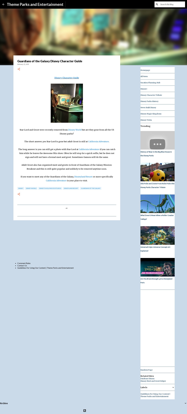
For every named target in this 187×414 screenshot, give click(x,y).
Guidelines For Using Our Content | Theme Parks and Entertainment (45, 268)
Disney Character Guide (66, 78)
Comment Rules (24, 263)
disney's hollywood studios (50, 188)
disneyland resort (71, 188)
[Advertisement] (66, 241)
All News (144, 76)
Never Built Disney (148, 107)
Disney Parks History (149, 101)
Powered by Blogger (93, 410)
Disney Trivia (146, 120)
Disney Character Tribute (151, 95)
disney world (31, 188)
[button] (18, 69)
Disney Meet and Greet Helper (153, 381)
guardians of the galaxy (90, 188)
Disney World (74, 130)
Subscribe (71, 4)
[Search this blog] (172, 4)
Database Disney (147, 378)
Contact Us (22, 265)
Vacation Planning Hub (150, 83)
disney (20, 188)
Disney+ (143, 89)
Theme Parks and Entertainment (35, 4)
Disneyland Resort (83, 176)
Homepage (145, 70)
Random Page (146, 370)
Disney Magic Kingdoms (150, 114)
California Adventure (98, 141)
